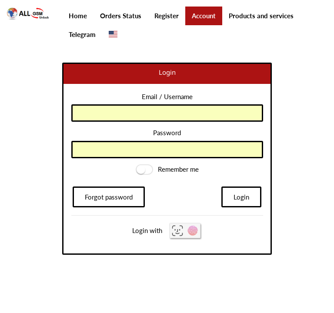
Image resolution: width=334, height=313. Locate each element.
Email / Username (167, 96)
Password (167, 133)
